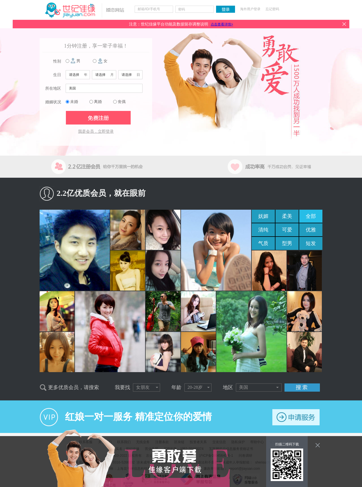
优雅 (311, 230)
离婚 (98, 102)
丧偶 (122, 102)
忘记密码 (272, 9)
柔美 (287, 216)
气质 (263, 243)
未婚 (74, 102)
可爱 (287, 230)
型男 (287, 243)
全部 (311, 216)
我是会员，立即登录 (96, 131)
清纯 (263, 230)
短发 (311, 243)
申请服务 (296, 417)
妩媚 (263, 216)
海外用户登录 (250, 9)
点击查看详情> (222, 24)
